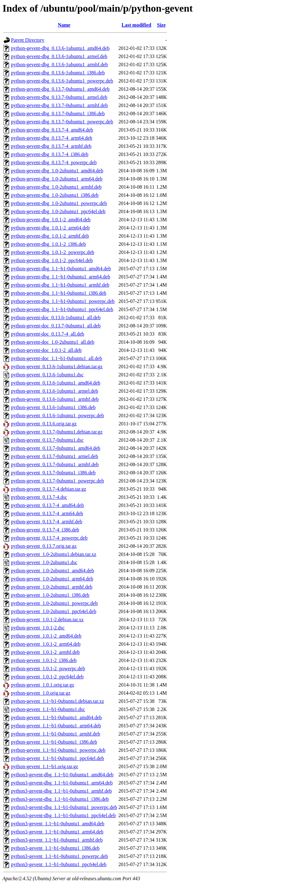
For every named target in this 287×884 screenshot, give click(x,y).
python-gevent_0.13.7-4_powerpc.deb (49, 538)
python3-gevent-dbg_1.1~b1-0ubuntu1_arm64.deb (62, 782)
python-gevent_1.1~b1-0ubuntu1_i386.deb (54, 742)
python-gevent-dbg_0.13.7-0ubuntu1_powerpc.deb (62, 121)
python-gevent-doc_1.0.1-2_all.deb (46, 350)
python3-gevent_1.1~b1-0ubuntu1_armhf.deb (57, 840)
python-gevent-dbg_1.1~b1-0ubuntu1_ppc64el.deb (62, 309)
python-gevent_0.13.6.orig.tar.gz (44, 423)
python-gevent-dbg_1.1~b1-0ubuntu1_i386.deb (58, 293)
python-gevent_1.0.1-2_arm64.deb (46, 644)
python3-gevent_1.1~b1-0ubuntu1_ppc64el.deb (59, 864)
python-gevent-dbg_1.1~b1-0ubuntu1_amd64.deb (61, 268)
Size (161, 25)
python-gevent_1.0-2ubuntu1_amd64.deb (52, 570)
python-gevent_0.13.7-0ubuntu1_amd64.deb (55, 448)
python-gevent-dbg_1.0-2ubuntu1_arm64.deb (57, 178)
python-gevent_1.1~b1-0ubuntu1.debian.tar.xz (57, 701)
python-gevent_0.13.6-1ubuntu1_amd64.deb (55, 382)
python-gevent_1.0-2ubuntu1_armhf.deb (52, 587)
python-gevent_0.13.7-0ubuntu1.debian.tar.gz (57, 431)
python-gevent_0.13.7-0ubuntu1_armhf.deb (55, 464)
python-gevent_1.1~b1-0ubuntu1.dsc (48, 709)
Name (64, 25)
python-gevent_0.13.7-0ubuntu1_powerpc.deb (57, 480)
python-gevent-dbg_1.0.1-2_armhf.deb (50, 236)
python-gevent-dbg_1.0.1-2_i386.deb (48, 244)
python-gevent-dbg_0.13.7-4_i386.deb (49, 154)
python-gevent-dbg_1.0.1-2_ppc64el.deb (52, 260)
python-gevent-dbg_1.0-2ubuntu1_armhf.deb (56, 187)
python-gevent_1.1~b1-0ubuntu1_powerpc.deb (58, 750)
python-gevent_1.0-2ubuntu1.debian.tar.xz (53, 554)
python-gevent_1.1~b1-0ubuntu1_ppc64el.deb (57, 758)
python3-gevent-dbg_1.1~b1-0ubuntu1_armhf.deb (61, 791)
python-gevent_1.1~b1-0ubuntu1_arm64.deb (56, 725)
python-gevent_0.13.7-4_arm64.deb (47, 513)
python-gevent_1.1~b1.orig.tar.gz (44, 766)
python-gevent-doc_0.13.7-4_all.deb (47, 334)
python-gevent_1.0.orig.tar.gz (40, 693)
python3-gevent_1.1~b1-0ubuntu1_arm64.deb (57, 831)
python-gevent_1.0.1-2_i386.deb (44, 660)
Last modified (136, 25)
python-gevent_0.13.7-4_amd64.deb (47, 505)
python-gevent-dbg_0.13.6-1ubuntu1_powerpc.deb (62, 81)
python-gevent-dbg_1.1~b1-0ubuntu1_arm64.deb (60, 276)
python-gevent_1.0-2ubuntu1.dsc (44, 562)
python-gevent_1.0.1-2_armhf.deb (45, 652)
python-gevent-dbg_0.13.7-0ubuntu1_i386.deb (58, 113)
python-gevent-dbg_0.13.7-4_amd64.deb (52, 129)
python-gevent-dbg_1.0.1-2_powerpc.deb (52, 252)
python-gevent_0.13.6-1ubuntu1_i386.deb (53, 407)
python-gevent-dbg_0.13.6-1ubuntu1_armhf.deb (59, 64)
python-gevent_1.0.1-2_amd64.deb (46, 636)
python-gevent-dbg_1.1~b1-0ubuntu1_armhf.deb (60, 285)
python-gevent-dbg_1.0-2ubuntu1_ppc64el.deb (58, 211)
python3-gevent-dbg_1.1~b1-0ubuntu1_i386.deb (60, 799)
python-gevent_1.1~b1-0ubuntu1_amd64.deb (56, 717)
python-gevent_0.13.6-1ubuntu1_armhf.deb (55, 399)
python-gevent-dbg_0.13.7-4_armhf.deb (51, 146)
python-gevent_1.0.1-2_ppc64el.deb (47, 676)
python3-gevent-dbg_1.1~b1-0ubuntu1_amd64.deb (62, 774)
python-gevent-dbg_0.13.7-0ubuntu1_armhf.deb (59, 105)
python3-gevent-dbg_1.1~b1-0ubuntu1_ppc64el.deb (63, 815)
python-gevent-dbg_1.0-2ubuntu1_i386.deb (54, 195)
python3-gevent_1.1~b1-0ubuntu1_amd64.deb (57, 823)
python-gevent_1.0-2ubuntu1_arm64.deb (52, 578)
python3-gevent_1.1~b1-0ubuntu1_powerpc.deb (59, 856)
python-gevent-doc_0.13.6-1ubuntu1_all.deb (56, 317)
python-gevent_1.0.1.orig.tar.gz (42, 684)
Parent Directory (27, 40)
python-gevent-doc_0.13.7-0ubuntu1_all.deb (56, 325)
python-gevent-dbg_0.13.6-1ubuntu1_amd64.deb (60, 48)
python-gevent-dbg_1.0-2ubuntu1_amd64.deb (57, 170)
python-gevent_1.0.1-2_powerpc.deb (48, 668)
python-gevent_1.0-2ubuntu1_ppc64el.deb (53, 611)
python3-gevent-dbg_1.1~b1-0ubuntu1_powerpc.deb (64, 807)
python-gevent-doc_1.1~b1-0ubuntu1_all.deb (56, 358)
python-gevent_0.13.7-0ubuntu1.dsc (47, 440)
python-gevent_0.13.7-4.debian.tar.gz (48, 489)
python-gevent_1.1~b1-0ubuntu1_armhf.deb (55, 733)
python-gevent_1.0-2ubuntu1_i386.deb (50, 595)
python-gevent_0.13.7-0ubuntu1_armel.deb (54, 456)
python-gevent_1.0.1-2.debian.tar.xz (47, 619)
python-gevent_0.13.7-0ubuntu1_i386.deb (53, 472)
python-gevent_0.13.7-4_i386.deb (45, 529)
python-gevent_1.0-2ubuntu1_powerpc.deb (54, 603)
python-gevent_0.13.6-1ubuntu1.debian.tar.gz (57, 366)
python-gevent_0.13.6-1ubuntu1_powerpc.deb (57, 415)
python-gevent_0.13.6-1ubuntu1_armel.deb (54, 391)
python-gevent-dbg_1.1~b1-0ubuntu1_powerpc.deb (62, 301)
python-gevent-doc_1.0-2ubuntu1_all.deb (52, 342)
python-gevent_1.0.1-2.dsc (38, 627)
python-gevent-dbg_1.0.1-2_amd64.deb (51, 219)
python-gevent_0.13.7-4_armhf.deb (46, 521)
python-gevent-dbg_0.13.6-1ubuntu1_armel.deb (59, 56)
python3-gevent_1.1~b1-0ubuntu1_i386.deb (55, 848)
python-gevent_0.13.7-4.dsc (39, 497)
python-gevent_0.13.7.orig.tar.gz (44, 546)
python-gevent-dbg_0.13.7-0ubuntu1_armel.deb (59, 97)
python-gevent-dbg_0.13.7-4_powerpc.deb (54, 162)
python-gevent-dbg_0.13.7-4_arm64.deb (51, 138)
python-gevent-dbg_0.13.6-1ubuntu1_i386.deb (58, 72)
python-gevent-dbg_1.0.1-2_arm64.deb (50, 227)
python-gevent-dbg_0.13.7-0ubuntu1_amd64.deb (60, 89)
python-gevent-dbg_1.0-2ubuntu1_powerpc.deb (59, 203)
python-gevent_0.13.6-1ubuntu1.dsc (47, 374)
